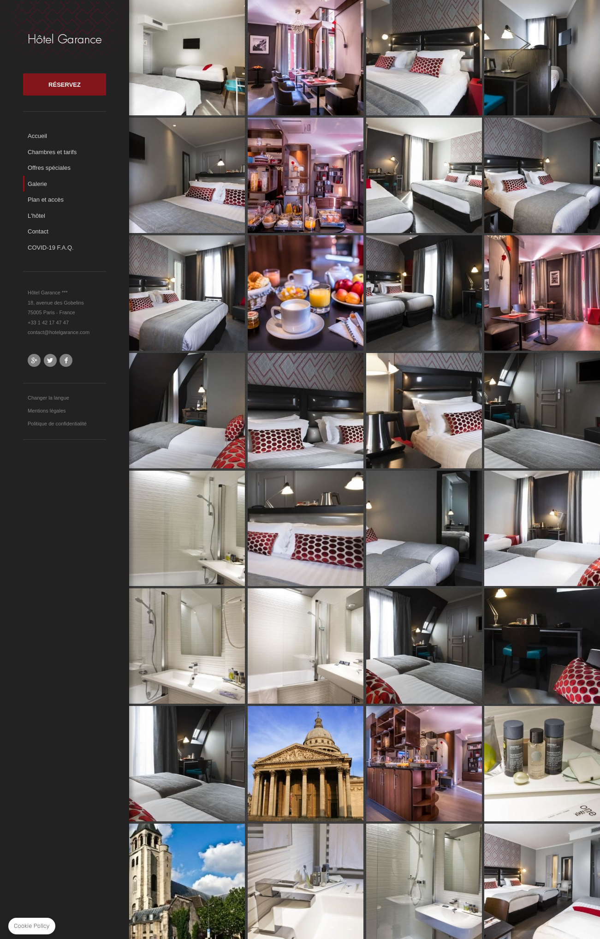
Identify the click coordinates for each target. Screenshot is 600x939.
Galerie (37, 183)
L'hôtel (36, 215)
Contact (38, 231)
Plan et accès (46, 199)
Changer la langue (48, 398)
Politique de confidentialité (57, 423)
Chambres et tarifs (52, 152)
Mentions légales (47, 410)
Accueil (37, 135)
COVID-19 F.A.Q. (51, 247)
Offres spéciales (49, 167)
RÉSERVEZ (64, 84)
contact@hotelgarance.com (58, 332)
